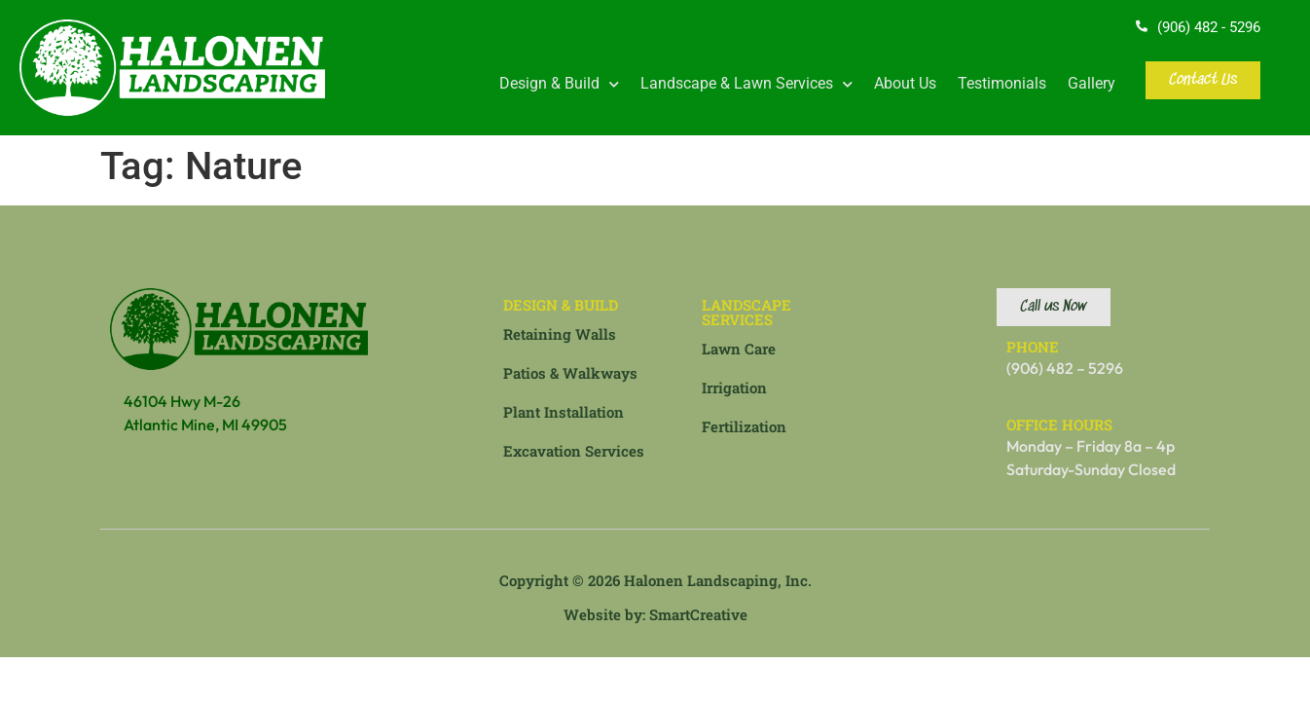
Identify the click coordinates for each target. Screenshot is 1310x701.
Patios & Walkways (570, 373)
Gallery (1091, 83)
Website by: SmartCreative (655, 614)
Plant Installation (563, 412)
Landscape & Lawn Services (746, 84)
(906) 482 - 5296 (1208, 27)
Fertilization (744, 426)
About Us (905, 83)
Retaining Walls (559, 334)
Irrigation (734, 387)
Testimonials (1002, 83)
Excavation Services (573, 451)
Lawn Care (739, 348)
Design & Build (559, 84)
